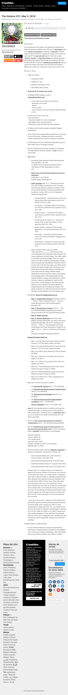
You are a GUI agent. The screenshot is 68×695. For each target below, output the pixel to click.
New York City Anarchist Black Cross (40, 429)
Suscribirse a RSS (8, 56)
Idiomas (48, 6)
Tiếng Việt (11, 675)
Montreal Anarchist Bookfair (43, 394)
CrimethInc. (8, 3)
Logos (5, 575)
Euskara (12, 655)
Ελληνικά (11, 645)
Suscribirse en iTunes (18, 56)
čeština (6, 655)
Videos (5, 573)
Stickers (12, 570)
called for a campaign (57, 450)
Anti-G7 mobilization (37, 404)
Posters (6, 570)
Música (11, 573)
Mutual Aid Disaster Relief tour (37, 337)
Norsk (13, 680)
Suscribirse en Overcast (8, 60)
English (6, 635)
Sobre (54, 6)
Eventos (12, 553)
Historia (6, 555)
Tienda (35, 6)
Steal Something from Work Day (11, 580)
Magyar (6, 657)
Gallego (15, 677)
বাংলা (5, 667)
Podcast (6, 615)
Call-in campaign (36, 183)
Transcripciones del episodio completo (36, 38)
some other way (59, 412)
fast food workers (45, 58)
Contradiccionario (9, 592)
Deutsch (12, 637)
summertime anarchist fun (52, 62)
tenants (33, 58)
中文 (13, 650)
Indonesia (54, 51)
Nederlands (13, 660)
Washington (58, 49)
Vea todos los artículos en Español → (14, 8)
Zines (5, 568)
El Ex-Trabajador (9, 617)
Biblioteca (10, 6)
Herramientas (19, 6)
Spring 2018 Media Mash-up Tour (46, 295)
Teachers (27, 58)
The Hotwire (7, 622)
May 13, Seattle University (39, 315)
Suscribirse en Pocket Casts (18, 60)
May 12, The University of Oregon (41, 308)
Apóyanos (62, 3)
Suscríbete (60, 564)
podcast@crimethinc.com (7, 52)
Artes (5, 550)
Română (9, 665)
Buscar (41, 6)
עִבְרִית (11, 670)
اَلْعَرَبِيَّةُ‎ (15, 665)
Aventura (11, 550)
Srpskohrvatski (8, 662)
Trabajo (6, 595)
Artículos (6, 548)
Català (5, 677)
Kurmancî (6, 680)
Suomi (5, 647)
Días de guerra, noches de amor (11, 602)
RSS (11, 547)
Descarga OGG (49, 35)
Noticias (12, 558)
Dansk (5, 670)
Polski (5, 645)
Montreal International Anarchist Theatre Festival (49, 389)
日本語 (11, 647)
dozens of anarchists (35, 51)
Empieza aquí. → (35, 598)
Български (7, 650)
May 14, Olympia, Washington (40, 318)
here (55, 150)
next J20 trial (40, 56)
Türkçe (11, 657)
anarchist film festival (41, 386)
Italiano (6, 637)
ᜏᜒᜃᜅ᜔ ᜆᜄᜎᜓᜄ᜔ (8, 682)
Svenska (11, 667)
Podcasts (29, 6)
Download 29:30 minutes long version (40, 91)
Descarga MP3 (32, 35)
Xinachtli (36, 431)
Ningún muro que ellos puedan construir (10, 607)
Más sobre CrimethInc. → (36, 585)
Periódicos (12, 568)
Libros (4, 6)
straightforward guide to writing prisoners (46, 427)
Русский (14, 642)
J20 (29, 157)
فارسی (5, 660)
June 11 (30, 408)
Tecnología (7, 560)
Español (12, 635)
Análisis (6, 553)
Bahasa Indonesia (9, 652)
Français (6, 640)
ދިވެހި (10, 677)
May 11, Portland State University (42, 299)
